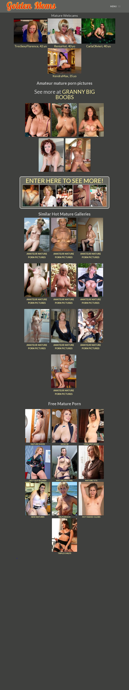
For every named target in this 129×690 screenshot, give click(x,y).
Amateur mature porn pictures (37, 255)
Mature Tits (91, 463)
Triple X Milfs (64, 536)
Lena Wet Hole (91, 427)
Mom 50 (64, 427)
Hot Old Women (37, 463)
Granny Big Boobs (75, 94)
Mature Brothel (64, 463)
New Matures (37, 500)
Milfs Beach (64, 500)
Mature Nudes (37, 427)
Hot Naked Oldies (91, 500)
